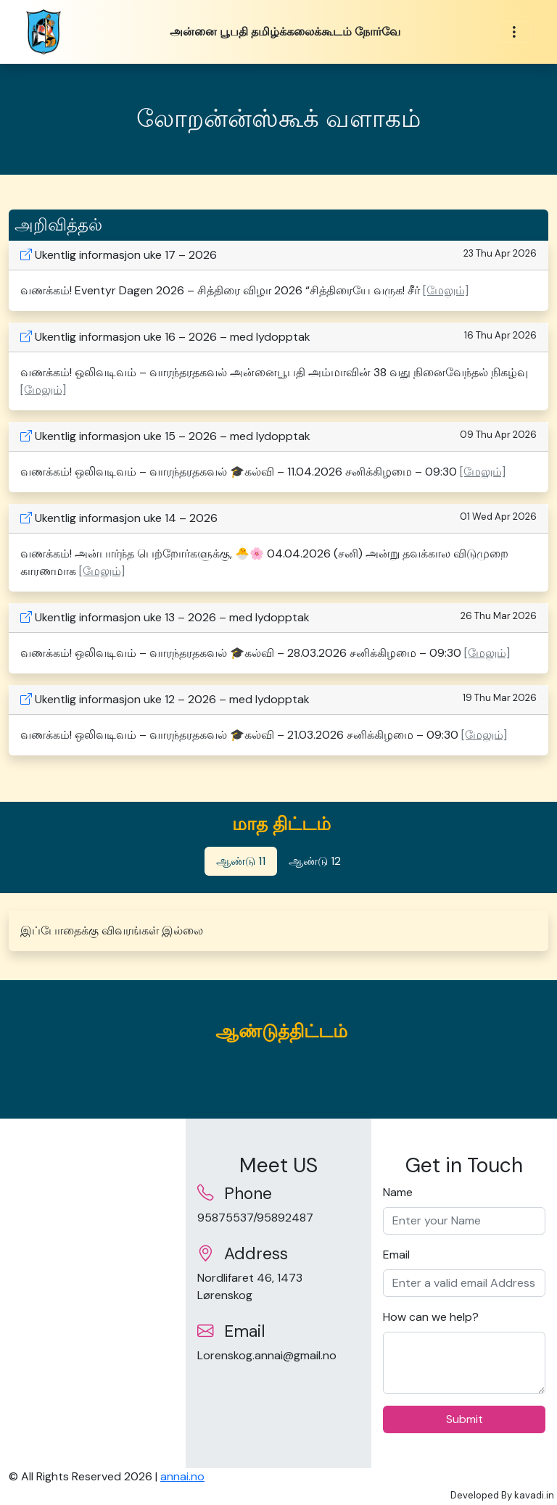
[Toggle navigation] (514, 32)
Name (398, 1192)
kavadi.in (534, 1495)
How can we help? (431, 1316)
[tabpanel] (278, 931)
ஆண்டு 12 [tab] (315, 860)
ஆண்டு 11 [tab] (240, 860)
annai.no (182, 1476)
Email (396, 1254)
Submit (464, 1419)
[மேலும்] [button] (446, 290)
